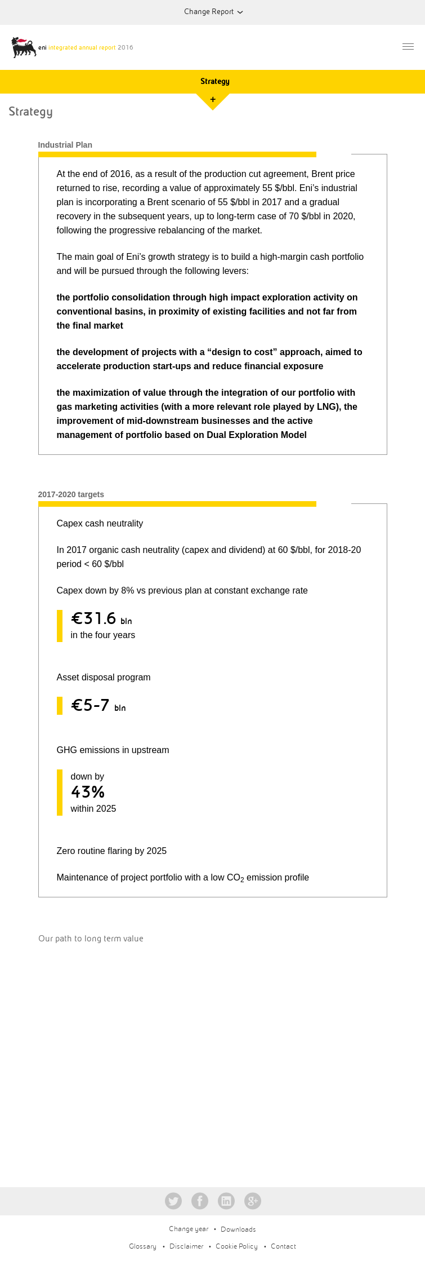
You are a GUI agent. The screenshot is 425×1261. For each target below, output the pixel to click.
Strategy (215, 81)
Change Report (209, 11)
